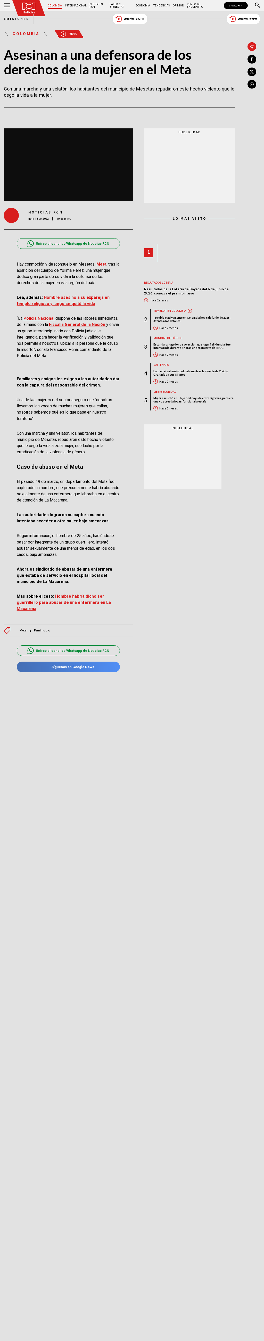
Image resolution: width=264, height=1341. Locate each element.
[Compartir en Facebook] (252, 59)
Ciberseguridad (165, 391)
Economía (143, 5)
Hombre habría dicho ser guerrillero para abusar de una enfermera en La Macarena (64, 602)
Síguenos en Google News (68, 666)
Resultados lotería (158, 282)
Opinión (178, 5)
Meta (23, 630)
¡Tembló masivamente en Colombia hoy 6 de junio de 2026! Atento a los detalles (191, 319)
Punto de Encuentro (195, 6)
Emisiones (17, 19)
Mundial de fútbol (167, 338)
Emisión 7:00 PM (243, 19)
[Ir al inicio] (29, 8)
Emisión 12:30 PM (130, 19)
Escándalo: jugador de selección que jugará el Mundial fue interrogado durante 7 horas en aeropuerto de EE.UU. (191, 346)
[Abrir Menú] (7, 5)
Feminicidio (42, 630)
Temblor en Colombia (169, 310)
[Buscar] (257, 6)
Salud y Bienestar (117, 6)
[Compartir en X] (252, 71)
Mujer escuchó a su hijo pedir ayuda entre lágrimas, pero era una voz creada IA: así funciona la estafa (193, 399)
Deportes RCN (96, 6)
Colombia (55, 5)
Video (69, 34)
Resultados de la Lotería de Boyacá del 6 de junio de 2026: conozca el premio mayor (186, 291)
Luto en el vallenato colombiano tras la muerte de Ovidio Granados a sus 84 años (190, 372)
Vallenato (161, 365)
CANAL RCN (236, 5)
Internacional (76, 5)
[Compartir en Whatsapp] (252, 84)
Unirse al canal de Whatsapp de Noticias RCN (68, 243)
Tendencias (161, 5)
